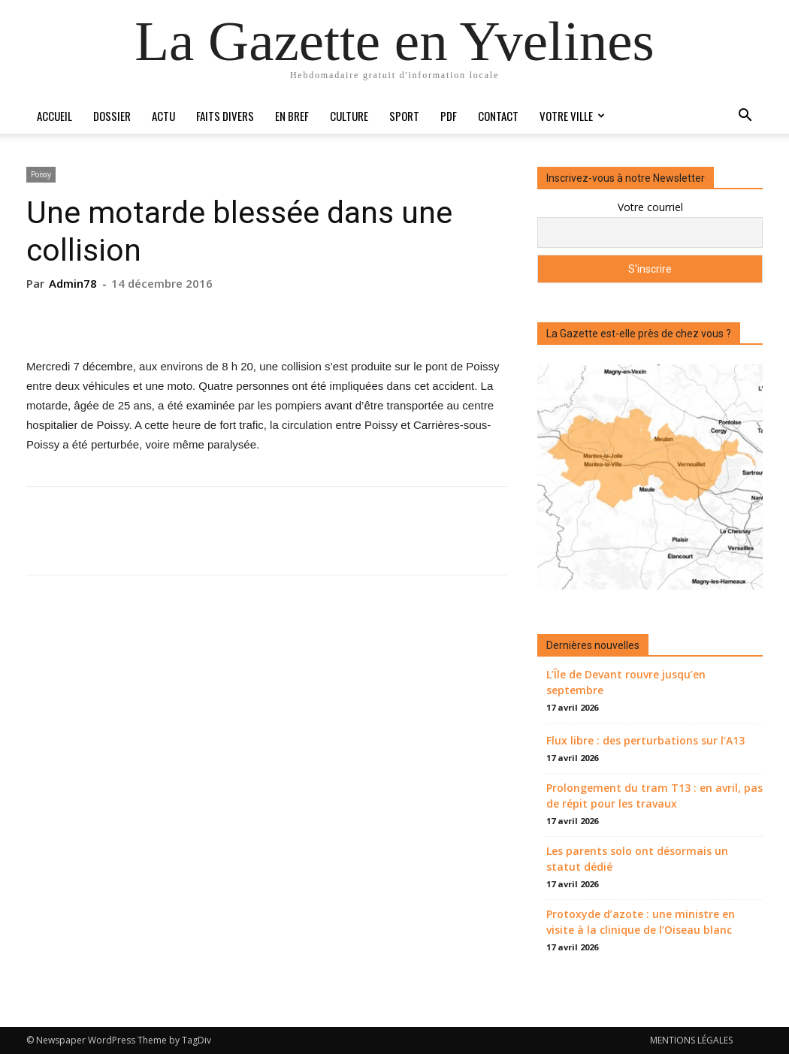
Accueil (54, 115)
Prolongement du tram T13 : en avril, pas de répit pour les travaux (654, 796)
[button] (745, 117)
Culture (349, 115)
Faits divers (225, 115)
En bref (292, 115)
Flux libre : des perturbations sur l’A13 (645, 740)
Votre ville (572, 115)
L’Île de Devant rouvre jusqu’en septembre (626, 682)
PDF (448, 115)
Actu (163, 115)
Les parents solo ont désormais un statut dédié (637, 859)
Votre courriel (650, 207)
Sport (404, 115)
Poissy (41, 174)
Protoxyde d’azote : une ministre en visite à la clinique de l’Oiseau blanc (640, 922)
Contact (498, 115)
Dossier (112, 115)
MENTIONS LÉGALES (691, 1040)
